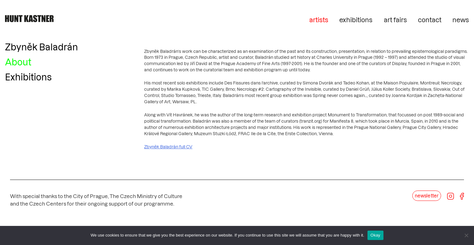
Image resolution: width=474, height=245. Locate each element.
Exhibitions (28, 77)
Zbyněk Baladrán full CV (168, 146)
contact (429, 19)
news (460, 19)
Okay (375, 235)
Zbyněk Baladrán (41, 47)
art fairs (395, 19)
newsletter (427, 195)
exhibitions (355, 19)
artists (318, 19)
